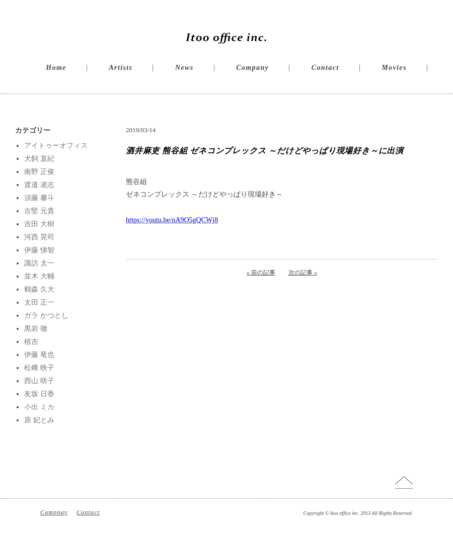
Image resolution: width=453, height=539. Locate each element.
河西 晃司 (39, 237)
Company (252, 67)
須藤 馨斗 (39, 198)
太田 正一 (39, 302)
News (184, 67)
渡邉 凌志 (39, 185)
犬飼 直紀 (39, 158)
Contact (325, 67)
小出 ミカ (39, 407)
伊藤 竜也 (39, 354)
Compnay (53, 512)
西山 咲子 (39, 381)
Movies (394, 67)
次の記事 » (302, 272)
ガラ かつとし (46, 315)
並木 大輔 (39, 276)
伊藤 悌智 (39, 250)
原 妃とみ (39, 420)
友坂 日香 (39, 394)
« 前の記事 (261, 272)
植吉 (31, 341)
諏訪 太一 (39, 263)
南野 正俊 (39, 171)
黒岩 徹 (35, 328)
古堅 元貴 (39, 211)
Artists (120, 67)
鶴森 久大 (39, 289)
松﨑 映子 (39, 368)
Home (56, 67)
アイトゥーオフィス (56, 145)
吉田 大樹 (39, 224)
